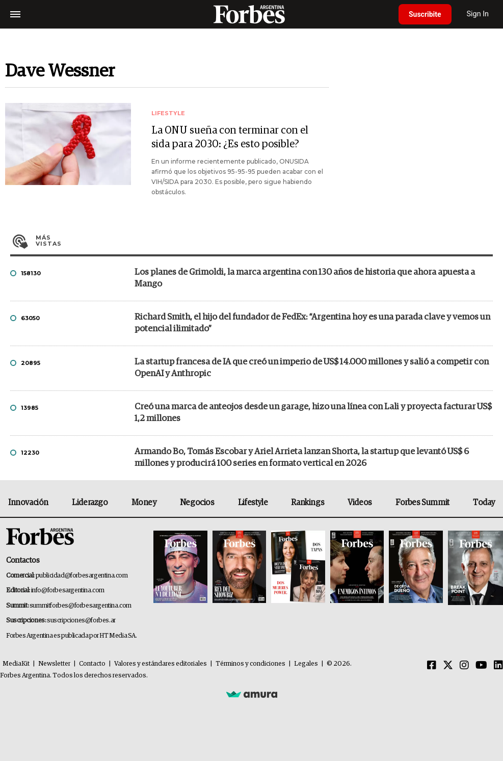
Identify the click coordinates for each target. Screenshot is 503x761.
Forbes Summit (422, 502)
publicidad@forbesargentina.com (82, 575)
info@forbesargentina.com (67, 590)
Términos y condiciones (250, 664)
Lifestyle (253, 502)
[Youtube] (481, 665)
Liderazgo (90, 502)
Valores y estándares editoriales (160, 664)
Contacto (92, 664)
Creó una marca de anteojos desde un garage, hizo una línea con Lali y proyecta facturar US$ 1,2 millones (313, 413)
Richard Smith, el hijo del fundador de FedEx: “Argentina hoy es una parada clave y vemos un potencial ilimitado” (312, 323)
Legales (306, 664)
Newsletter (54, 664)
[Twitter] (448, 665)
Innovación (28, 502)
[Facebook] (431, 665)
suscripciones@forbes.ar (81, 620)
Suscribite (425, 14)
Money (143, 502)
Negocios (197, 502)
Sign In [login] (478, 14)
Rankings (307, 502)
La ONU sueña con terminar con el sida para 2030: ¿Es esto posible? (229, 137)
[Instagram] (464, 665)
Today (484, 502)
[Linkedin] (498, 665)
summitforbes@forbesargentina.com (80, 605)
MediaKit (16, 664)
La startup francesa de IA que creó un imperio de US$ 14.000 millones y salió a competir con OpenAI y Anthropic (312, 368)
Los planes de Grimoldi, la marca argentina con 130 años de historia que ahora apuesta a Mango (305, 278)
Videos (360, 502)
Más (264, 240)
